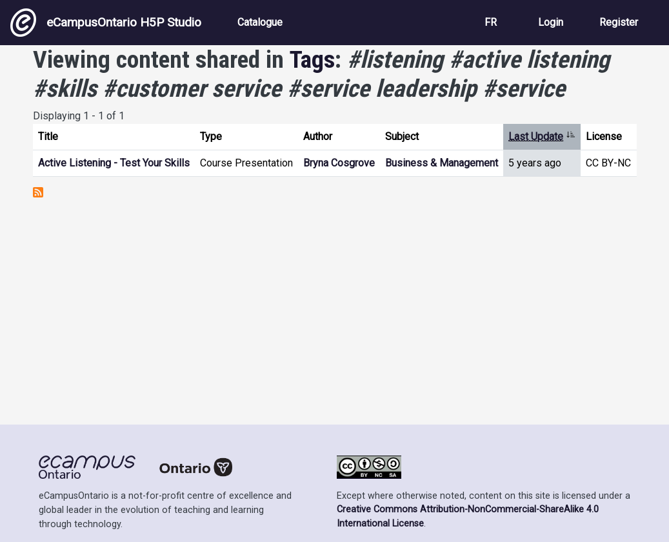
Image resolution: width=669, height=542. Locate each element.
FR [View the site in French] (490, 22)
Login (550, 22)
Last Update (541, 136)
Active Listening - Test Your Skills (114, 163)
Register (618, 22)
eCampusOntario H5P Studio (105, 22)
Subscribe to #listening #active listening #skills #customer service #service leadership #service (38, 192)
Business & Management (441, 163)
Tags (312, 59)
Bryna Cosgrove (339, 163)
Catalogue (260, 22)
